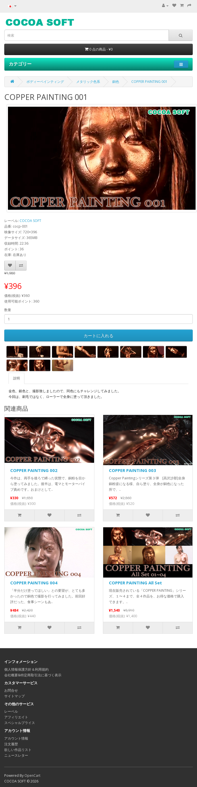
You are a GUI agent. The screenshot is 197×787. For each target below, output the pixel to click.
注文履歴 (11, 744)
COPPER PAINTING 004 (33, 582)
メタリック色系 (88, 81)
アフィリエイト (16, 717)
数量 (7, 309)
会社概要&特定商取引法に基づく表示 (32, 675)
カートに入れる (98, 335)
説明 (16, 378)
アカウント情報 (16, 738)
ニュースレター (16, 755)
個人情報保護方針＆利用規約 (26, 669)
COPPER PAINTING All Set (135, 582)
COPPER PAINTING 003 (132, 470)
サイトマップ (14, 696)
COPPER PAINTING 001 (149, 81)
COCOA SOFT (30, 220)
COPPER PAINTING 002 (33, 470)
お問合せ (11, 690)
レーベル (11, 711)
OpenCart (32, 775)
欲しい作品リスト (18, 749)
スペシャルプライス (19, 722)
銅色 (115, 81)
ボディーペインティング (45, 81)
